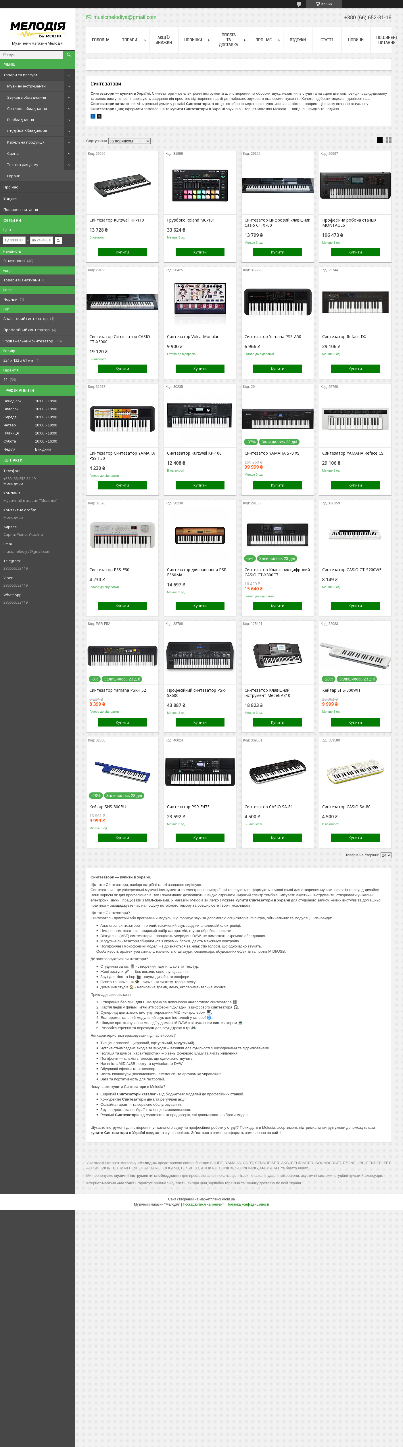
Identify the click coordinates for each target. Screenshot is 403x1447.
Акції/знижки (164, 40)
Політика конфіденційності (248, 1204)
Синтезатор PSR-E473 (188, 806)
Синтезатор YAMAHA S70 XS (272, 453)
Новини (356, 39)
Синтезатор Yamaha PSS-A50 (273, 336)
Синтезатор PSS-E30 (109, 569)
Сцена (13, 153)
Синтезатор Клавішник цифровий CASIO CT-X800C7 (277, 572)
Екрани (13, 175)
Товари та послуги (20, 74)
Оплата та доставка (228, 40)
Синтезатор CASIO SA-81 (269, 806)
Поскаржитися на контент (203, 1204)
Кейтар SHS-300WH (341, 690)
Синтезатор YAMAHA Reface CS (352, 453)
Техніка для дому (22, 164)
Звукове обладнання (26, 97)
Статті (327, 39)
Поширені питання (20, 209)
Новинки (193, 39)
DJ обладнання (20, 119)
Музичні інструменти (26, 86)
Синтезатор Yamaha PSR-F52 (117, 690)
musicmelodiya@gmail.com (26, 551)
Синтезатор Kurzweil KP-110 (116, 220)
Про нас (10, 187)
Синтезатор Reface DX (344, 336)
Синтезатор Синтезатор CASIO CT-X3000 (119, 339)
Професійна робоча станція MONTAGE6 (349, 223)
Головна (100, 39)
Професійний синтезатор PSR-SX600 (196, 693)
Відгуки (10, 198)
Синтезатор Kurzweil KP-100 (194, 453)
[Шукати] (69, 54)
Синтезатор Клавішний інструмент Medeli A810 (267, 693)
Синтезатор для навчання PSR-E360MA (197, 572)
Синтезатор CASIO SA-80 (346, 806)
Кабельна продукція (26, 142)
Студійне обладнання (27, 131)
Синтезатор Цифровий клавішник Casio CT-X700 (277, 223)
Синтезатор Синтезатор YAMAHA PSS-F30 (122, 456)
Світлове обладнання (27, 108)
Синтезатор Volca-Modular (192, 336)
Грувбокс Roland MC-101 (191, 220)
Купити (122, 252)
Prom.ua (228, 1199)
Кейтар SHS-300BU (107, 806)
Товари (129, 39)
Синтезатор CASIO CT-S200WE (351, 569)
